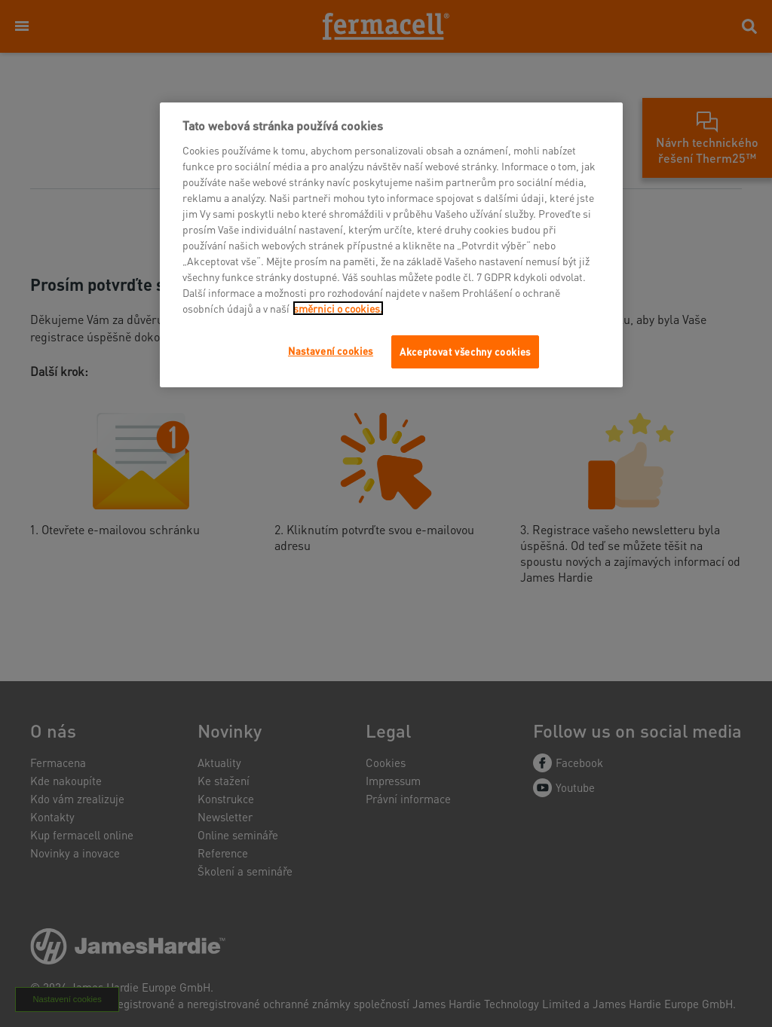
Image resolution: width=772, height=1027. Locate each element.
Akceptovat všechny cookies (465, 351)
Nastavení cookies (330, 350)
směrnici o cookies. (338, 308)
